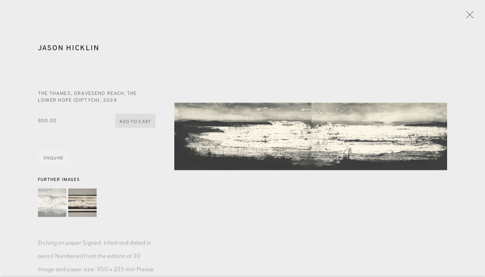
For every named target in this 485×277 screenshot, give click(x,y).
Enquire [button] (54, 159)
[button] (52, 203)
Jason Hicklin (68, 49)
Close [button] (468, 17)
